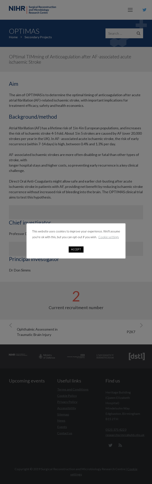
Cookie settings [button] (108, 237)
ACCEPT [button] (76, 249)
